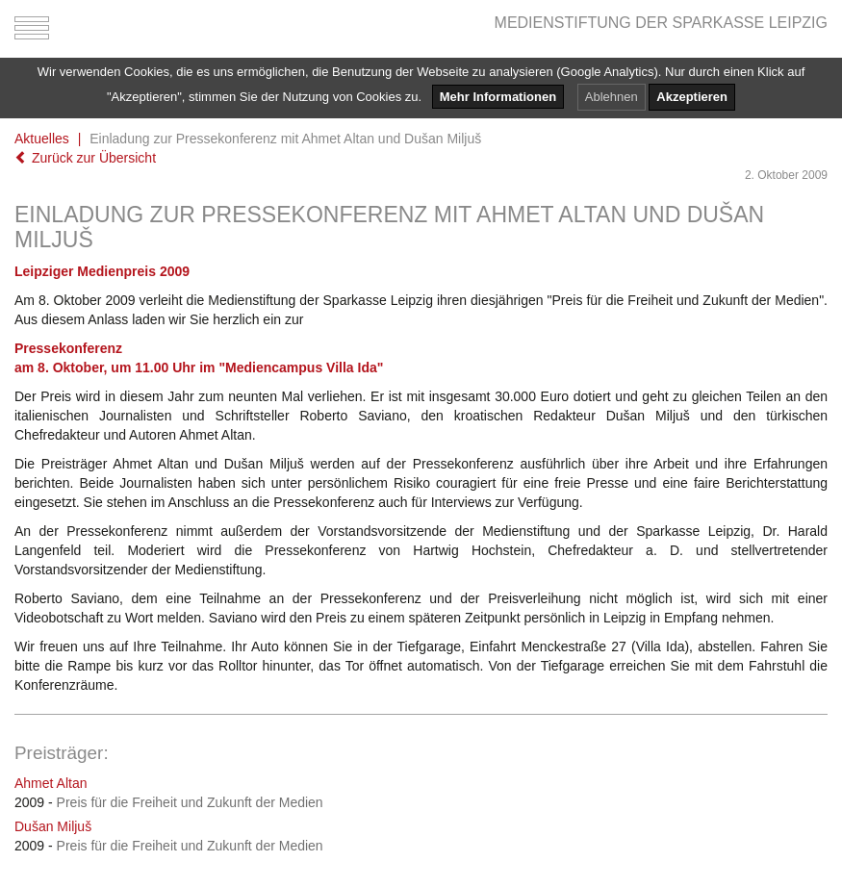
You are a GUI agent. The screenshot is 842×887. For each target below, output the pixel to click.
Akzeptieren (691, 96)
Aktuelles (41, 138)
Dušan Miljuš (52, 826)
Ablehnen (611, 96)
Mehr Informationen (498, 96)
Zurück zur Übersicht (85, 157)
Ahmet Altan (51, 783)
